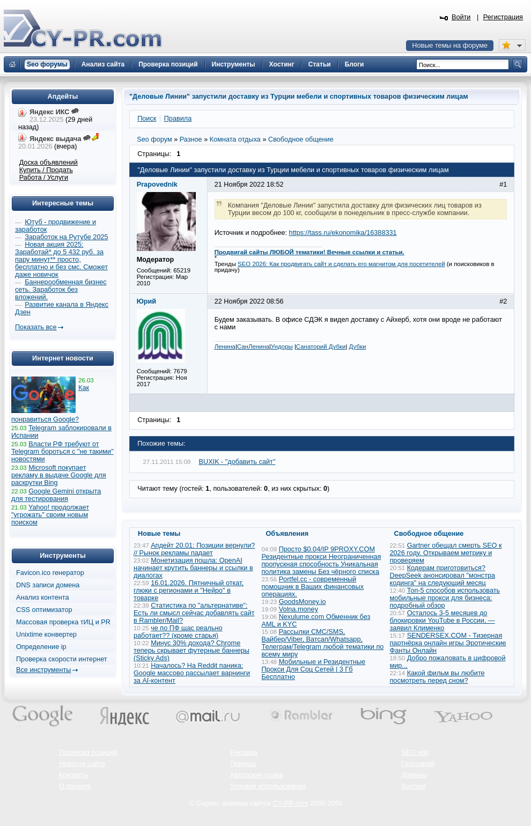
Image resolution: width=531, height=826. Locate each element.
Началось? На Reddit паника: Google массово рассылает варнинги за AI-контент (192, 673)
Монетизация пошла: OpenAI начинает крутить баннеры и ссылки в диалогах (193, 568)
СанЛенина (253, 346)
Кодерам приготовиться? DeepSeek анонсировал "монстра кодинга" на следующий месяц (443, 575)
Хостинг (413, 786)
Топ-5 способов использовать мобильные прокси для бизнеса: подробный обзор (445, 598)
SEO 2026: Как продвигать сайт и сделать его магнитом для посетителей (341, 264)
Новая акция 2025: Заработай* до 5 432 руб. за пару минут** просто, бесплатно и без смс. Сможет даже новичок (61, 259)
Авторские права (256, 775)
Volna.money (298, 609)
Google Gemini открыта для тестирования (56, 495)
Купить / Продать (46, 170)
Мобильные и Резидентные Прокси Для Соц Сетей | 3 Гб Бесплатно (314, 669)
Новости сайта (82, 764)
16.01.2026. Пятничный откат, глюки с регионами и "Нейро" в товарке (189, 590)
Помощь (243, 764)
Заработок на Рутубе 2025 (66, 237)
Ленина (225, 346)
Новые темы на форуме (450, 45)
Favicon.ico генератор (50, 573)
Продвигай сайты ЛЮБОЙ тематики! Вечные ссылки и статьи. (309, 252)
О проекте (75, 786)
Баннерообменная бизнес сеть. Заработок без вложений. (61, 289)
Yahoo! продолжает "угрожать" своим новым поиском (50, 515)
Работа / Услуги (43, 177)
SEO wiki (415, 752)
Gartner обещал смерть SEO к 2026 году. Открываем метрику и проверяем (446, 553)
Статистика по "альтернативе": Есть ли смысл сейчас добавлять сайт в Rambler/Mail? (194, 613)
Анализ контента (42, 597)
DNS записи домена (47, 585)
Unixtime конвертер (46, 634)
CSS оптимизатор (44, 610)
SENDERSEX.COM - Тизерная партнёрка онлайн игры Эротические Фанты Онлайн (448, 643)
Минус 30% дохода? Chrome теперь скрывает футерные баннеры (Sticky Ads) (191, 650)
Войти (461, 17)
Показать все (35, 327)
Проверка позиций (88, 752)
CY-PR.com (290, 803)
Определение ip (41, 647)
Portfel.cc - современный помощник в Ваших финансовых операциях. (313, 587)
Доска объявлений (48, 162)
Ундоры (282, 346)
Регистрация (503, 17)
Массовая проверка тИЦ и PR (63, 622)
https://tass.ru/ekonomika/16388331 (343, 233)
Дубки (357, 346)
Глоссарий (417, 764)
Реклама (243, 752)
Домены (414, 775)
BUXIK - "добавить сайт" (237, 462)
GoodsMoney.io (302, 602)
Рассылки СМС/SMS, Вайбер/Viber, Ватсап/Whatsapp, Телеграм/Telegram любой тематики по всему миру (323, 643)
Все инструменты (43, 670)
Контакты (73, 775)
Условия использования (268, 786)
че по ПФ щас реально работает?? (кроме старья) (178, 631)
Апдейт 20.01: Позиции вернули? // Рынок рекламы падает (194, 549)
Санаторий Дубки (321, 346)
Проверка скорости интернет (61, 659)
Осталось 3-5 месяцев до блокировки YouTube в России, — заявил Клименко (442, 620)
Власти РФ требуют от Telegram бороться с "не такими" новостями (62, 451)
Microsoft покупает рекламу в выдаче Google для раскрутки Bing (58, 475)
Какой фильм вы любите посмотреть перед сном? (437, 676)
